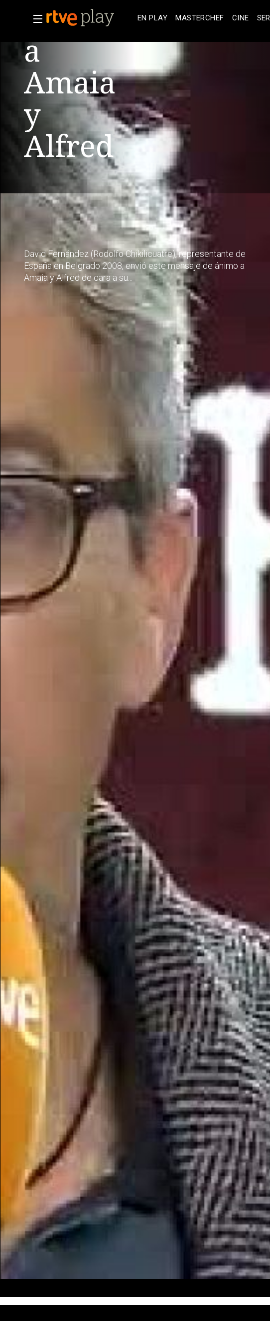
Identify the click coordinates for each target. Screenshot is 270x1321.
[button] (35, 19)
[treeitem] (152, 18)
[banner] (90, 18)
